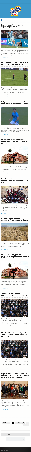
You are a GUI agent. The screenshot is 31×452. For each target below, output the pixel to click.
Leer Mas (4, 57)
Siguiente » (26, 424)
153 (27, 422)
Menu (15, 2)
